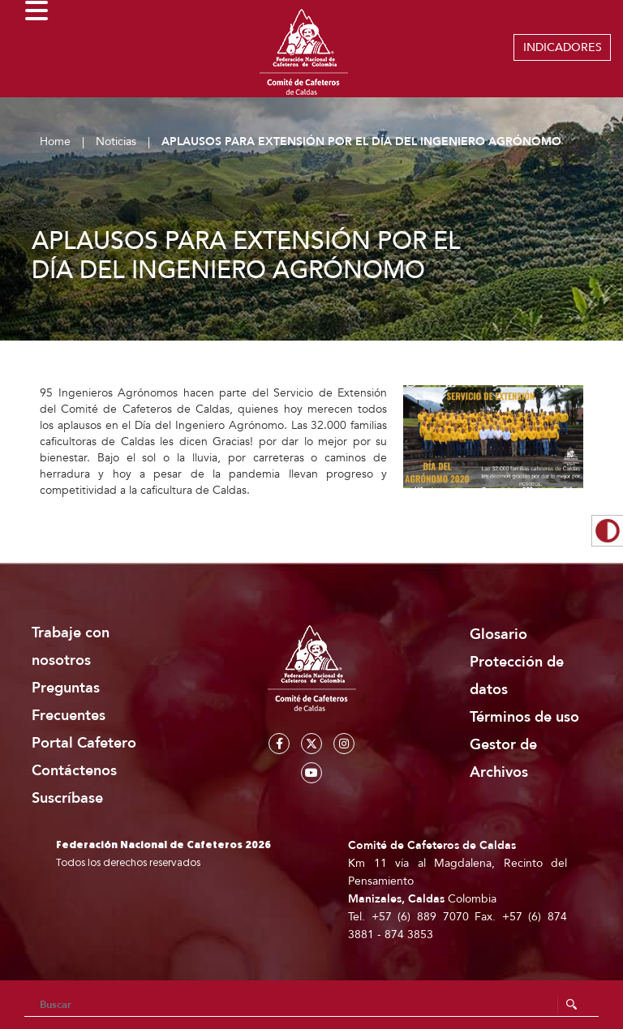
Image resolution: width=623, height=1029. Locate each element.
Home (55, 141)
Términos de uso (524, 717)
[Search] (311, 1005)
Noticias (116, 141)
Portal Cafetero (84, 743)
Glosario (498, 634)
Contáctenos (74, 771)
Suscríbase (67, 798)
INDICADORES (562, 47)
